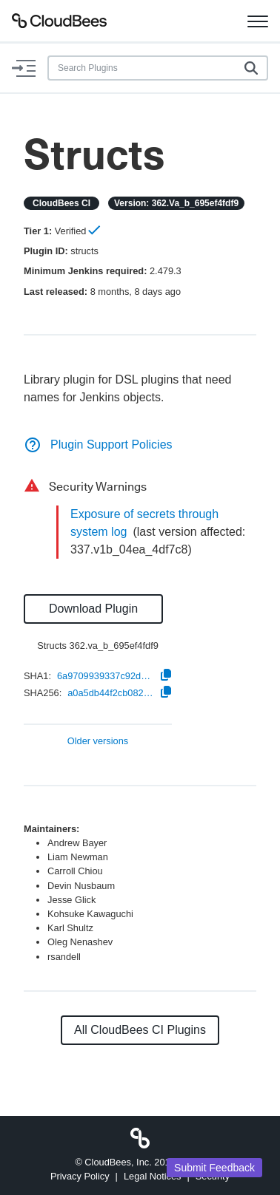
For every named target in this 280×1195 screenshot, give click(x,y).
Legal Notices (152, 1176)
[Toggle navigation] (257, 21)
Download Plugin (93, 608)
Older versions (98, 741)
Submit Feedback (214, 1168)
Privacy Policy (80, 1176)
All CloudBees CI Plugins (140, 1030)
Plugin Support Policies (98, 444)
